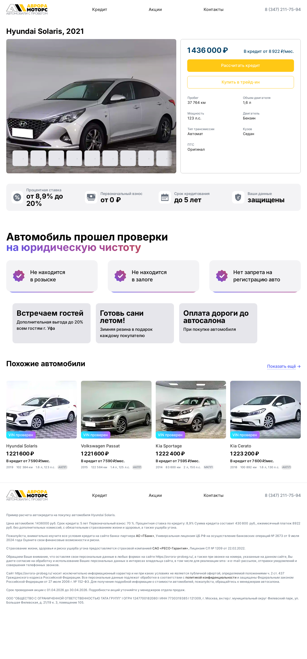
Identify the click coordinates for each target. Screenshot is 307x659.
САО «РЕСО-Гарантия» (170, 592)
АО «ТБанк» (145, 580)
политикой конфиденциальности (210, 621)
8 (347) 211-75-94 (283, 9)
